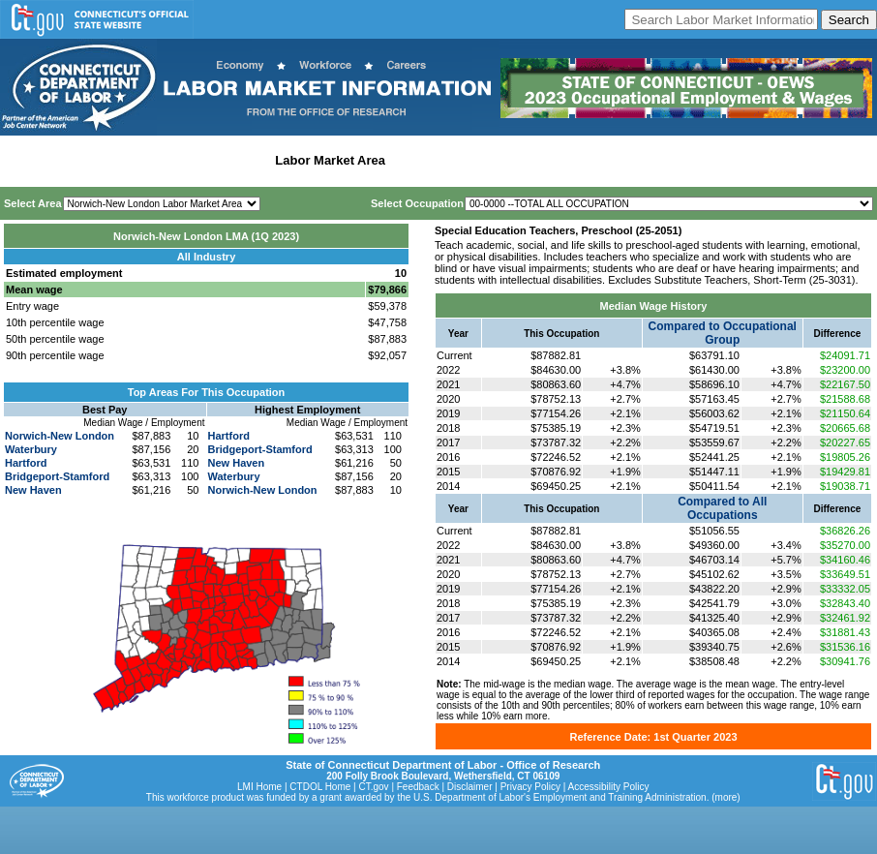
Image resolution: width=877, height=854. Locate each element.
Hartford (25, 463)
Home (23, 160)
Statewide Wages (100, 160)
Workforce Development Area (479, 160)
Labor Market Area (330, 160)
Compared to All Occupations (722, 508)
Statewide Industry (211, 160)
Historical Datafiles (625, 160)
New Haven (33, 490)
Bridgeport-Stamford (57, 476)
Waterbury (31, 449)
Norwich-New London (59, 436)
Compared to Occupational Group (723, 333)
